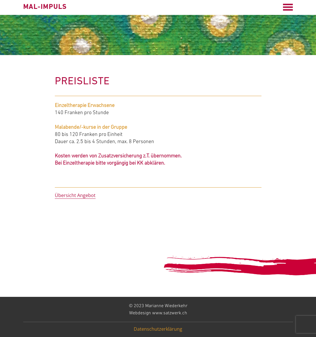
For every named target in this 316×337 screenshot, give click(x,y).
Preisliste (82, 82)
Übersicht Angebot (75, 195)
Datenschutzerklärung (158, 329)
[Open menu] (288, 7)
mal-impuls (45, 7)
